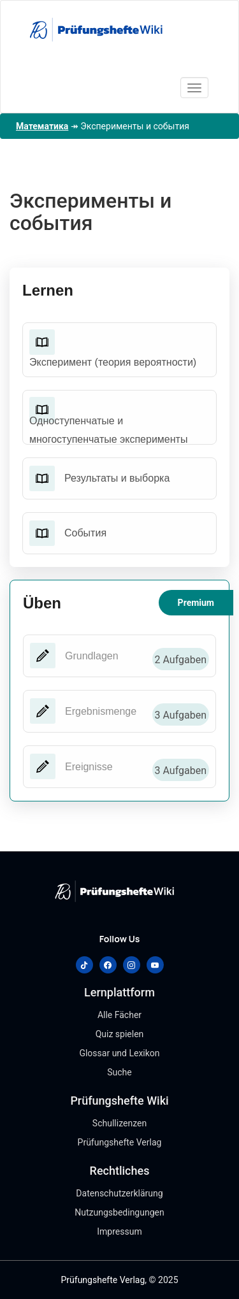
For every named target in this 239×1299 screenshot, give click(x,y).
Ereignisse (89, 766)
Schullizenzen (119, 1123)
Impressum (119, 1231)
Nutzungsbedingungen (119, 1212)
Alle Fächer (119, 1015)
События (85, 532)
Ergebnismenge (100, 711)
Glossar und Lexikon (119, 1053)
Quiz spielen (120, 1034)
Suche (119, 1072)
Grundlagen (92, 655)
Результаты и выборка (117, 478)
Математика (42, 126)
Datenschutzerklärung (119, 1193)
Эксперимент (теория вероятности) (112, 362)
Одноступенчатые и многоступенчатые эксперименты (108, 430)
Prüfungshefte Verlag (120, 1142)
